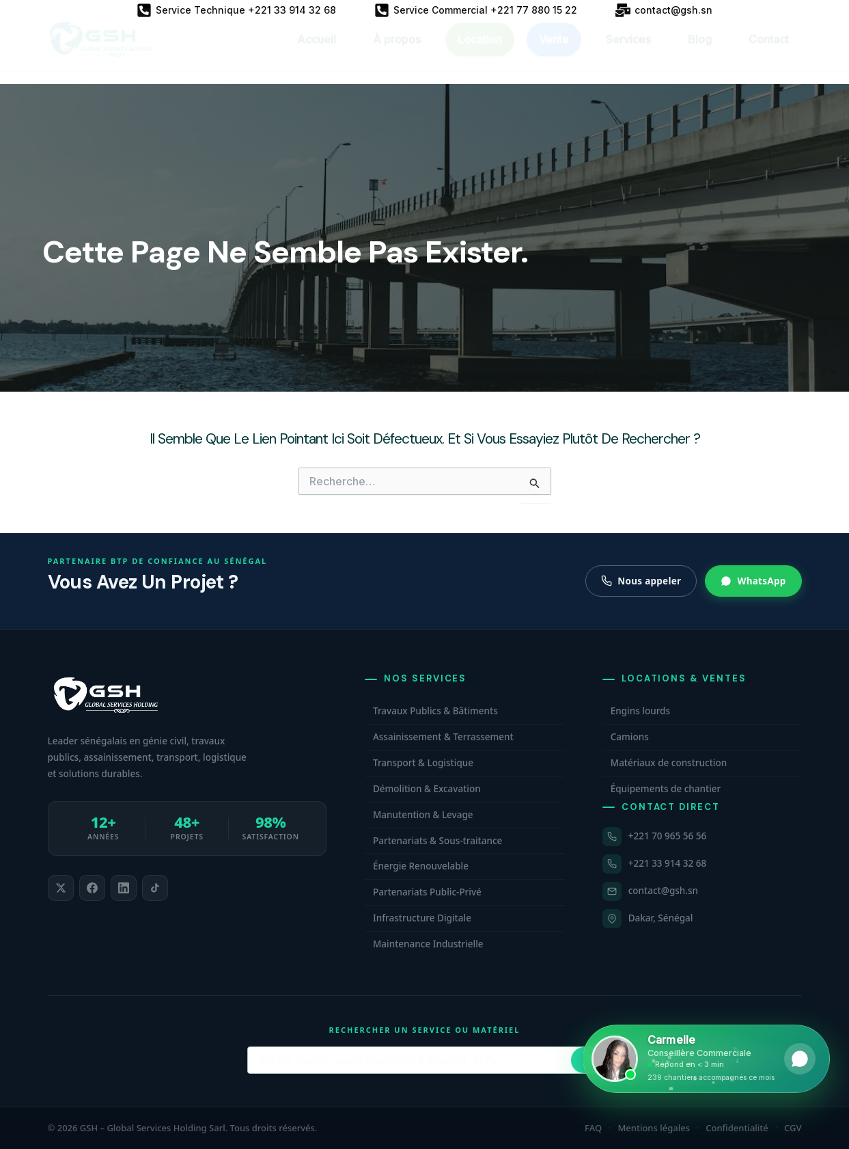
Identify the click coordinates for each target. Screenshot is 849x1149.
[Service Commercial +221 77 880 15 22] (475, 10)
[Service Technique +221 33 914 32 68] (236, 10)
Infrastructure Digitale (422, 918)
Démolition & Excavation (427, 789)
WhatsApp (753, 581)
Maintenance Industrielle (428, 944)
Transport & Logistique (423, 763)
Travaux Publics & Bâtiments (435, 711)
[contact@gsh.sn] (663, 10)
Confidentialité (737, 1128)
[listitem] (61, 888)
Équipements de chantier (666, 789)
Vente (554, 52)
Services (628, 52)
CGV (792, 1128)
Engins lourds (640, 711)
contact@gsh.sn (663, 890)
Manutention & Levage (423, 815)
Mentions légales (653, 1128)
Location (480, 52)
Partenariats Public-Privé (427, 892)
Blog (700, 52)
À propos (397, 52)
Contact (769, 52)
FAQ (593, 1128)
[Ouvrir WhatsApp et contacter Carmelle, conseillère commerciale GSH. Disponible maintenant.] (706, 1059)
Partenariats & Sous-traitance (437, 841)
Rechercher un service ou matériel (424, 1030)
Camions (630, 737)
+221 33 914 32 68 (667, 863)
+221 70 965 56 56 (667, 836)
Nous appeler (641, 581)
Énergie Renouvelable (421, 866)
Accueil (316, 52)
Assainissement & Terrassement (443, 737)
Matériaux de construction (669, 763)
